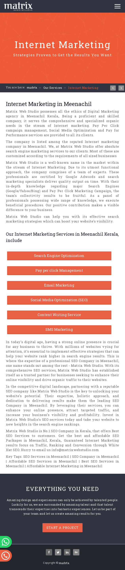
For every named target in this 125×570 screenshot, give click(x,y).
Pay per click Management (59, 270)
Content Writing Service (59, 314)
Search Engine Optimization (59, 255)
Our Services (52, 88)
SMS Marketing (59, 329)
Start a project (62, 528)
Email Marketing (59, 285)
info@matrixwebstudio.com (75, 450)
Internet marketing (71, 125)
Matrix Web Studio (22, 111)
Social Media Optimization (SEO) (59, 300)
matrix (32, 88)
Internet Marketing (83, 88)
